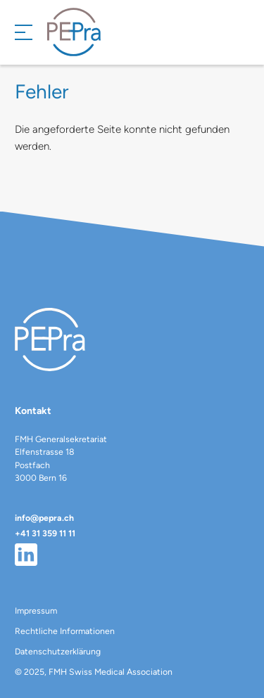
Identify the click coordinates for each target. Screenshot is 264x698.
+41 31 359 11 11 (45, 533)
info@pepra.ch (44, 517)
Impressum (36, 610)
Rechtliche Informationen (65, 631)
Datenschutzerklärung (58, 651)
